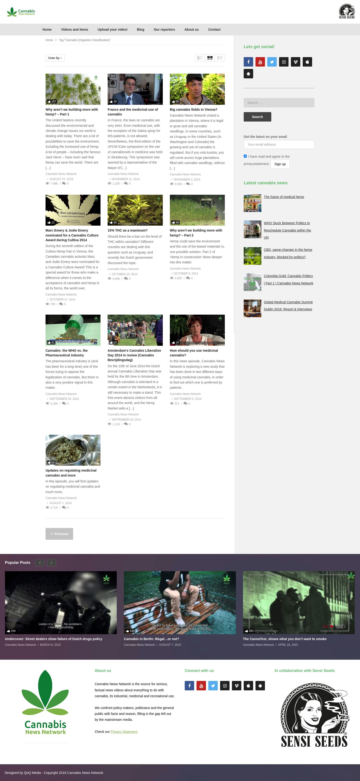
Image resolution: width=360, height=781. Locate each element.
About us (191, 29)
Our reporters (164, 29)
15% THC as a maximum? (128, 230)
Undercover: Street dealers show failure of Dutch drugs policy (53, 639)
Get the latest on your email (265, 137)
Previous (61, 534)
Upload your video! (113, 29)
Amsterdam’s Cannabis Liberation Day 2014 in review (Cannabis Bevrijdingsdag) (134, 355)
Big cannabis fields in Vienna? (194, 109)
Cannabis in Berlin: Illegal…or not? (151, 639)
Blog (140, 29)
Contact (214, 29)
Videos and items (74, 29)
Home (47, 29)
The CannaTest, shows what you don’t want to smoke (285, 639)
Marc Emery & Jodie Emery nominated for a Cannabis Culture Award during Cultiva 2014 (72, 235)
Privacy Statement (124, 732)
